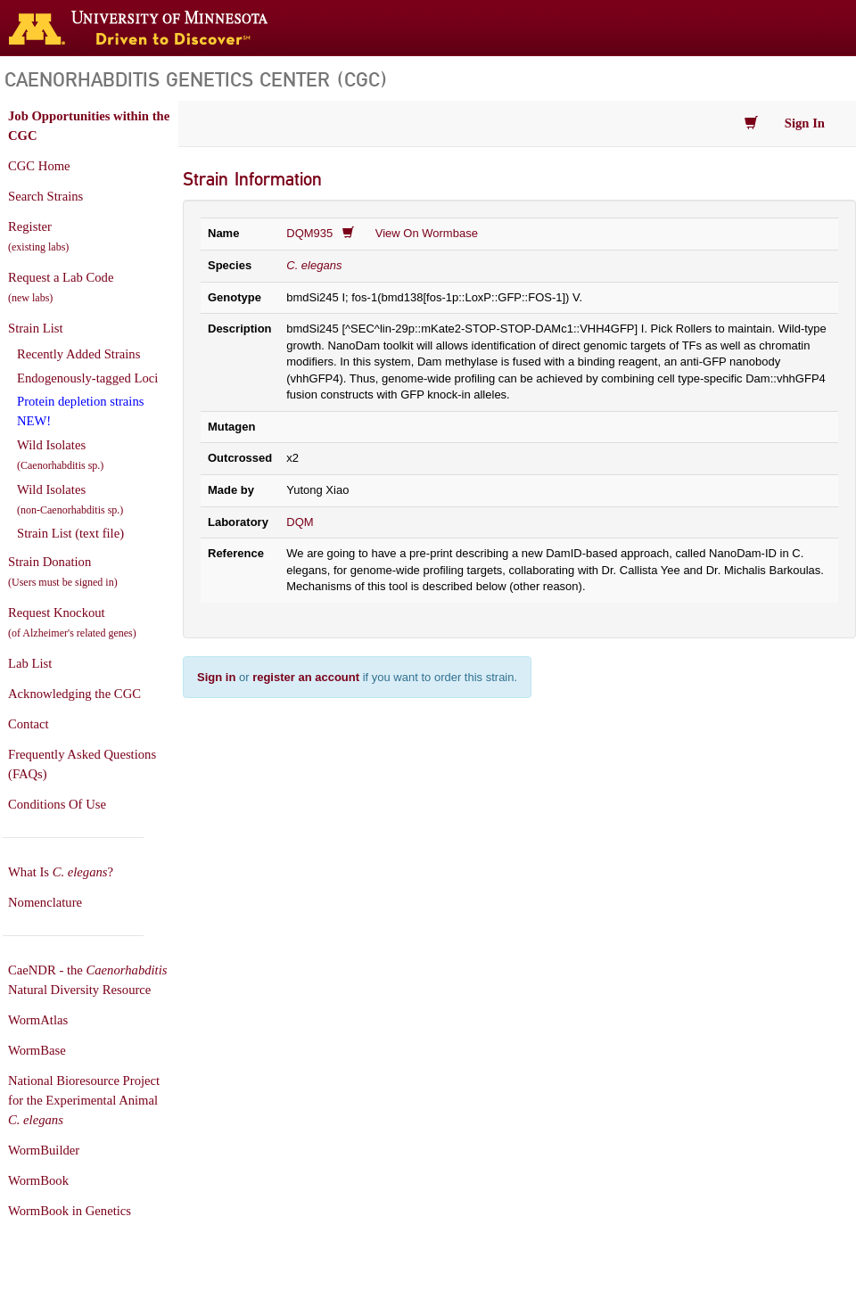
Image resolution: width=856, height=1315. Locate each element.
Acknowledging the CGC (74, 693)
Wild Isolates (60, 455)
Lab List (30, 663)
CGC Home (39, 166)
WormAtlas (38, 1020)
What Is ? (60, 872)
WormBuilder (43, 1150)
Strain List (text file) (70, 533)
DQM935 (309, 233)
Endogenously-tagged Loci (87, 378)
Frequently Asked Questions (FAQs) (82, 764)
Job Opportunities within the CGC (88, 126)
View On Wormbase (426, 233)
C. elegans (314, 265)
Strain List (35, 328)
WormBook (38, 1180)
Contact (28, 724)
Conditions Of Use (57, 804)
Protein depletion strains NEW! (80, 411)
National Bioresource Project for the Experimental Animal (84, 1100)
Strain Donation (63, 571)
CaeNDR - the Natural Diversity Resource (87, 980)
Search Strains (45, 196)
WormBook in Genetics (69, 1211)
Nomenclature (45, 902)
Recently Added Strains (78, 354)
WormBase (37, 1050)
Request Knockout (72, 622)
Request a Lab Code (60, 287)
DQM (299, 522)
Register (38, 236)
